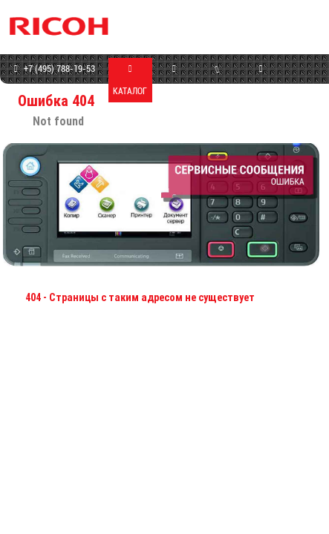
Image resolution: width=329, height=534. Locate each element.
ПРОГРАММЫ (260, 80)
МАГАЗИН (173, 80)
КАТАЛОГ (130, 80)
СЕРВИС (217, 79)
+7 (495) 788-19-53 (52, 69)
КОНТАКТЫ (304, 91)
